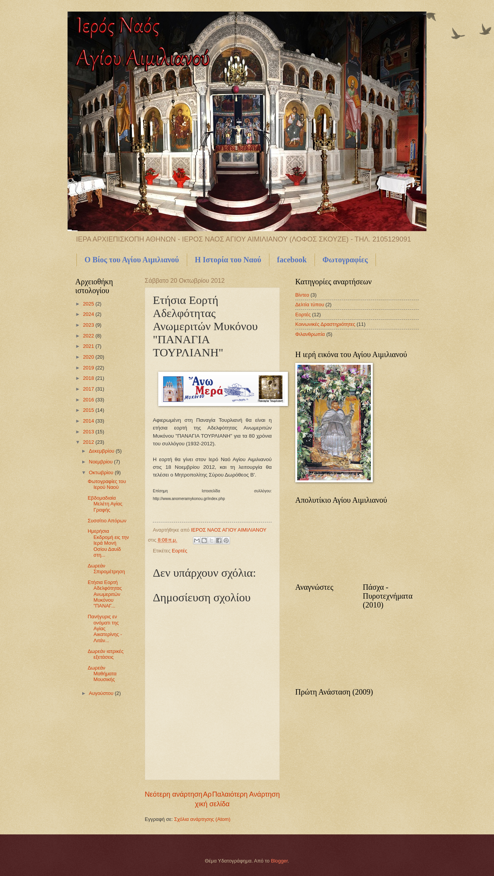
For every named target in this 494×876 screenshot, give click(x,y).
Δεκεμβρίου (102, 451)
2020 (89, 357)
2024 (89, 314)
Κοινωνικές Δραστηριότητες (325, 324)
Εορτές (179, 551)
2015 (89, 410)
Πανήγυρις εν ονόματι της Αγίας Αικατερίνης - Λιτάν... (105, 628)
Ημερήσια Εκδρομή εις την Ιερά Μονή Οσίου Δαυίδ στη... (108, 543)
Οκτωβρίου (102, 472)
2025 (89, 304)
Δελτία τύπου (309, 304)
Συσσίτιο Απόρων (107, 521)
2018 (89, 378)
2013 (89, 432)
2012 (89, 442)
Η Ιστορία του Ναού (228, 259)
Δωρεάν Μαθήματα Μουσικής (102, 674)
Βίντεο (302, 295)
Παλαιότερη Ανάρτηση (246, 794)
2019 (89, 368)
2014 (89, 421)
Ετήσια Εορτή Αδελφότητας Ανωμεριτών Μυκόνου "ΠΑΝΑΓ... (105, 594)
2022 (89, 336)
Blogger (279, 861)
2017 (89, 389)
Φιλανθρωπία (310, 334)
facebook (292, 259)
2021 (89, 346)
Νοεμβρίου (101, 462)
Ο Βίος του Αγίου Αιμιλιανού (132, 259)
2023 (89, 325)
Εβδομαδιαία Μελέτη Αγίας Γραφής (105, 504)
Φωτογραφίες (345, 259)
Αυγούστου (102, 693)
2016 (89, 400)
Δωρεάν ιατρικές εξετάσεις (106, 654)
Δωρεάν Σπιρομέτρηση (106, 568)
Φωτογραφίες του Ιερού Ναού (107, 484)
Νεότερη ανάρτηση (173, 794)
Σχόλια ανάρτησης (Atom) (202, 819)
